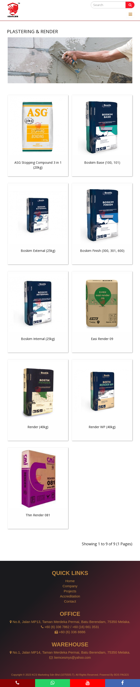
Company (70, 586)
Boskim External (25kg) (38, 250)
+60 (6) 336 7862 (56, 627)
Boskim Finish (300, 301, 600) (102, 250)
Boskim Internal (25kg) (38, 339)
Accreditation (70, 596)
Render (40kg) (37, 427)
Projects (70, 591)
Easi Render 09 (102, 339)
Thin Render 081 (38, 515)
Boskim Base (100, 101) (102, 162)
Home (70, 581)
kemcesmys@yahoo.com (72, 657)
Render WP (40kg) (102, 427)
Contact (70, 601)
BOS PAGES (121, 674)
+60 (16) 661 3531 (85, 627)
